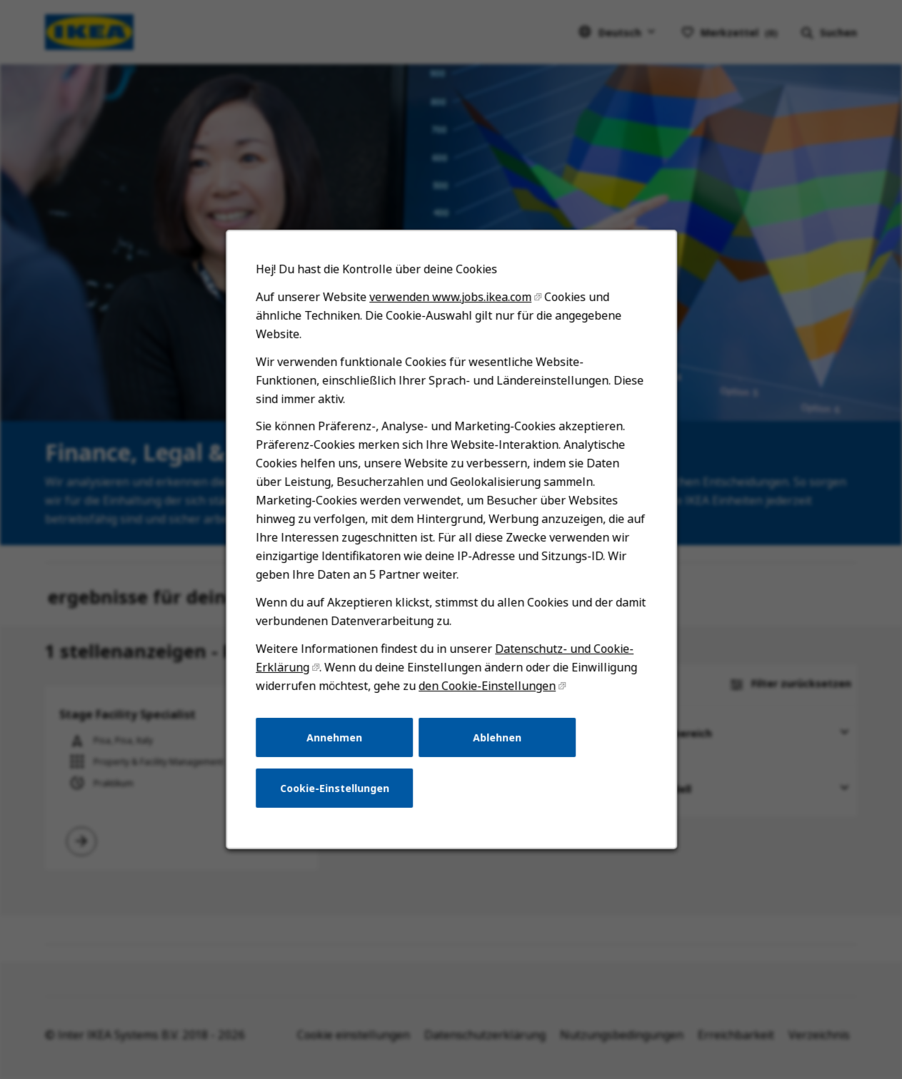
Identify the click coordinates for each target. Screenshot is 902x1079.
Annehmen (334, 737)
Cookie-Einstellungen (334, 788)
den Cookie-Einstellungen (487, 686)
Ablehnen (497, 737)
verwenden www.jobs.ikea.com (450, 297)
